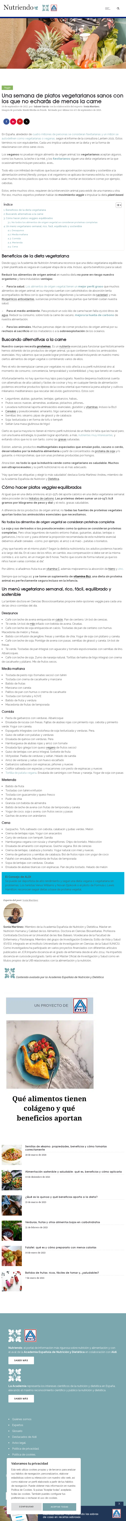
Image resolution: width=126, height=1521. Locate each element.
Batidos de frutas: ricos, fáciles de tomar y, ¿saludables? (62, 1272)
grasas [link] (62, 439)
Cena (15, 246)
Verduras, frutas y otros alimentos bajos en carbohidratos (62, 1222)
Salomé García (41, 106)
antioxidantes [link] (26, 299)
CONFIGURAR (26, 1507)
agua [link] (5, 315)
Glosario (17, 1431)
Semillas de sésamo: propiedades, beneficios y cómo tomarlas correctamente (66, 1148)
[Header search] (118, 8)
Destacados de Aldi (24, 1436)
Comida (16, 238)
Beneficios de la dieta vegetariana (26, 209)
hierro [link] (111, 568)
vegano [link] (51, 747)
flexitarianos (61, 158)
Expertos (17, 1425)
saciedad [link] (101, 295)
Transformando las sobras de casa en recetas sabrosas (70, 1515)
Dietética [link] (53, 479)
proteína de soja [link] (105, 451)
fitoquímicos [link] (9, 299)
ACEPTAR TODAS (59, 1507)
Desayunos (18, 230)
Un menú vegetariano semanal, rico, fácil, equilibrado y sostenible (44, 226)
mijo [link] (32, 623)
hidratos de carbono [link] (41, 498)
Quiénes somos (21, 1419)
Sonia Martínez (91, 106)
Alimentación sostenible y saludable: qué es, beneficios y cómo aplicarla (73, 1171)
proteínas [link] (44, 346)
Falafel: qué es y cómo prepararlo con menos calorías (60, 1247)
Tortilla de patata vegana (21, 772)
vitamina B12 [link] (82, 576)
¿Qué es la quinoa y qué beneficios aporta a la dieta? (61, 1197)
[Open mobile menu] (108, 8)
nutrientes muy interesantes (95, 435)
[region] (44, 1486)
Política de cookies (23, 1454)
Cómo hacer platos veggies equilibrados (29, 218)
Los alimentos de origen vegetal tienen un (64, 286)
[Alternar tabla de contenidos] (117, 205)
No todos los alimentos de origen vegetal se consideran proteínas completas (55, 222)
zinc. (121, 568)
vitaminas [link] (92, 407)
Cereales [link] (10, 411)
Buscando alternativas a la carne (24, 213)
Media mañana (20, 234)
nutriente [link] (64, 346)
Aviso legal (19, 1442)
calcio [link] (59, 619)
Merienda (17, 242)
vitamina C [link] (53, 568)
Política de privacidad (25, 1448)
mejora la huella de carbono (94, 315)
